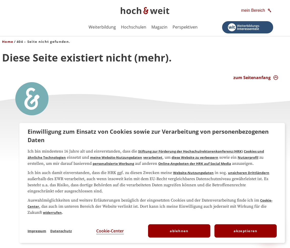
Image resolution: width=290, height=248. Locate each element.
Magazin (159, 27)
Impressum (37, 231)
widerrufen (52, 212)
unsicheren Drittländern (248, 172)
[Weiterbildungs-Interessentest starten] (247, 27)
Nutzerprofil (248, 157)
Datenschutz (61, 231)
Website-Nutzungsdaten (193, 172)
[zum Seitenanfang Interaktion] (256, 77)
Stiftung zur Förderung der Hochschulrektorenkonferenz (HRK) (190, 151)
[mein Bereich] (257, 11)
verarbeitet (152, 157)
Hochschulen (133, 27)
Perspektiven (185, 27)
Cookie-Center (110, 231)
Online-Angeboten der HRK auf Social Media (194, 163)
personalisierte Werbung (113, 163)
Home (7, 41)
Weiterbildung (102, 27)
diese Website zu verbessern (195, 157)
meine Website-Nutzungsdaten (116, 157)
